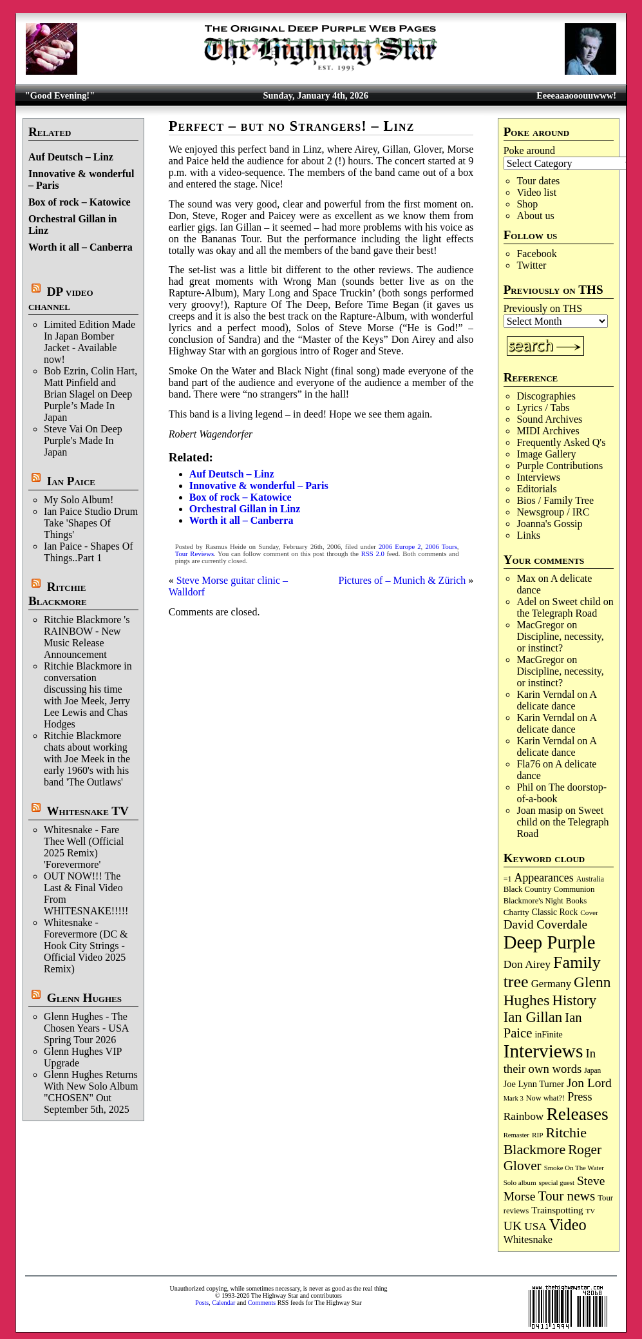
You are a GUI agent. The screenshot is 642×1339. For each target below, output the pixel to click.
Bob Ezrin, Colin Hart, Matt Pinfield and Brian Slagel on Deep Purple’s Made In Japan (90, 394)
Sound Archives (549, 419)
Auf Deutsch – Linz (70, 156)
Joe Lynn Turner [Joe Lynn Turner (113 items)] (534, 1084)
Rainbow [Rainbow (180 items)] (524, 1116)
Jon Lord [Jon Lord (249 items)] (589, 1083)
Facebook (536, 253)
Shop (527, 203)
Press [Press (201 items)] (579, 1096)
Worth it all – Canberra (80, 247)
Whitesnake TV (87, 811)
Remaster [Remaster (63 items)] (516, 1135)
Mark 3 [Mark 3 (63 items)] (514, 1098)
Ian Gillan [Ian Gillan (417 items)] (533, 1017)
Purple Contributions (559, 465)
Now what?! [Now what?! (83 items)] (545, 1098)
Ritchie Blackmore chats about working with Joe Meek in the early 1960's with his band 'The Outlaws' (87, 758)
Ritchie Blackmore (57, 594)
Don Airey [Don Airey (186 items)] (527, 964)
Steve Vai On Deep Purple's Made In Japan (83, 440)
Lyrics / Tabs (542, 407)
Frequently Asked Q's (560, 442)
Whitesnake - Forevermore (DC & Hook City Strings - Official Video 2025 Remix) (86, 945)
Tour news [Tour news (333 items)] (566, 1196)
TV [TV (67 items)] (591, 1211)
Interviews (538, 477)
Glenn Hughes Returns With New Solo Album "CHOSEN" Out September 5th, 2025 (91, 1092)
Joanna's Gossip (549, 523)
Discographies (546, 395)
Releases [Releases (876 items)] (577, 1114)
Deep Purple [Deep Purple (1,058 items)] (550, 942)
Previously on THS (543, 308)
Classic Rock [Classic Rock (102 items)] (555, 912)
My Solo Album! (78, 499)
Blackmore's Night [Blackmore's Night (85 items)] (533, 900)
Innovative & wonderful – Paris (258, 485)
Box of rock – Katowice (79, 202)
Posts (202, 1302)
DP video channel (60, 299)
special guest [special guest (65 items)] (556, 1182)
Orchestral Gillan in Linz (245, 508)
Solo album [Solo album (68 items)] (520, 1182)
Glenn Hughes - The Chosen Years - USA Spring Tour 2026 (86, 1028)
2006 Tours (441, 546)
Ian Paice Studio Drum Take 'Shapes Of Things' (91, 523)
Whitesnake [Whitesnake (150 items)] (528, 1240)
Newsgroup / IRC (552, 511)
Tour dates (538, 180)
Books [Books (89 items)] (576, 900)
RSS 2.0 (372, 553)
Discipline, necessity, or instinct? (559, 642)
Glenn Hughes (84, 998)
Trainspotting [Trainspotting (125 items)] (557, 1210)
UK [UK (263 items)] (513, 1226)
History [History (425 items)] (574, 1000)
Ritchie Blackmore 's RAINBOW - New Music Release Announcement (87, 637)
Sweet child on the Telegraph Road (564, 607)
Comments (262, 1302)
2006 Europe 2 (400, 546)
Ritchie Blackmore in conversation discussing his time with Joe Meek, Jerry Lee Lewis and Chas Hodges (88, 694)
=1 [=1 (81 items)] (508, 878)
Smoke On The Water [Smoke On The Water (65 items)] (574, 1167)
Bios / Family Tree (555, 500)
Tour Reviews (194, 553)
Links (528, 535)
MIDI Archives (547, 430)
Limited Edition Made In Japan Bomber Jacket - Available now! (89, 342)
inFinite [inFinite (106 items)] (548, 1034)
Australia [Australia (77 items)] (590, 878)
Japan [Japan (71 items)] (592, 1070)
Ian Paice (71, 481)
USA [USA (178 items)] (535, 1226)
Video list (536, 192)
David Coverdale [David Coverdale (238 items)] (545, 924)
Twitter (531, 265)
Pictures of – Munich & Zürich (402, 580)
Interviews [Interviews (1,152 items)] (543, 1051)
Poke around (529, 150)
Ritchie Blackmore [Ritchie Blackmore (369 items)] (545, 1140)
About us (535, 215)
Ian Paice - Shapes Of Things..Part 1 (88, 552)
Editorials (536, 488)
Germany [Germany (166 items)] (551, 984)
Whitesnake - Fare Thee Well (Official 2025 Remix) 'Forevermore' (84, 847)
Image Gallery (546, 453)
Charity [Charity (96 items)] (516, 912)
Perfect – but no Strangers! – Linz (292, 126)
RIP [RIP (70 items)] (537, 1135)
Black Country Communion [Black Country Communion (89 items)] (549, 889)
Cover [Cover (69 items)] (589, 912)
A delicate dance (556, 700)
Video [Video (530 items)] (568, 1224)
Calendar (223, 1302)
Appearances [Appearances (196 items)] (544, 877)
